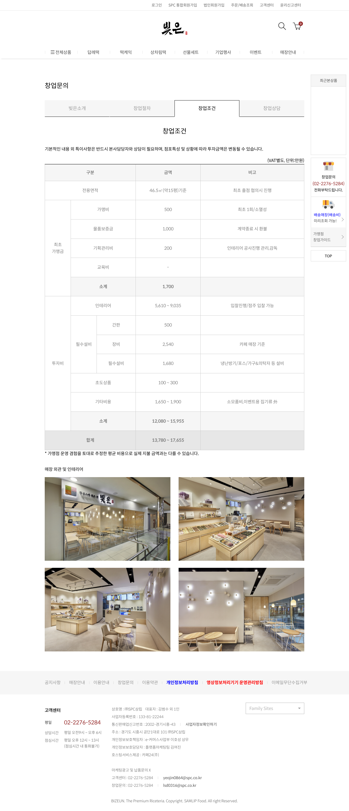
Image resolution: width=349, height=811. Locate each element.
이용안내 (101, 683)
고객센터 (267, 5)
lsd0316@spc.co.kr (179, 786)
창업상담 (272, 108)
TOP (328, 256)
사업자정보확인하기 (200, 725)
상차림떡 (158, 52)
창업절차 (142, 108)
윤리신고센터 (290, 5)
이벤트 (256, 52)
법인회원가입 (214, 5)
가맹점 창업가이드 (322, 237)
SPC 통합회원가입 (183, 5)
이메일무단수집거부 (289, 683)
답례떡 (94, 52)
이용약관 (150, 683)
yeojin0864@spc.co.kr (182, 778)
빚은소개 (77, 108)
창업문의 (126, 683)
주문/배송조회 (242, 5)
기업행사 (223, 52)
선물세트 (190, 52)
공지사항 (53, 683)
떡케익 (126, 52)
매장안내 (288, 52)
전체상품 (61, 52)
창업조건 (207, 108)
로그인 (157, 5)
